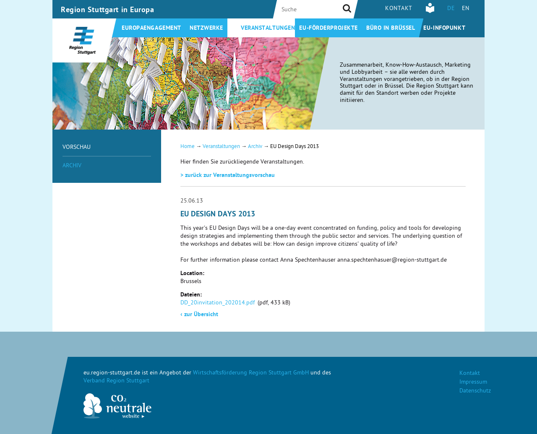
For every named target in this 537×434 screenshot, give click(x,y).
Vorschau (77, 147)
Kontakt (398, 9)
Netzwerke (206, 28)
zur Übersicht (199, 315)
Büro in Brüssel (390, 28)
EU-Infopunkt (444, 28)
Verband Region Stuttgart (116, 381)
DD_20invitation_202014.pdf (217, 303)
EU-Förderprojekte (328, 28)
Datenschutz (475, 391)
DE (451, 9)
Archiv (72, 166)
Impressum (473, 382)
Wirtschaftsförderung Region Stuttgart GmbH (251, 373)
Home (187, 147)
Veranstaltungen (268, 28)
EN (465, 9)
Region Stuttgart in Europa (107, 10)
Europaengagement (151, 28)
